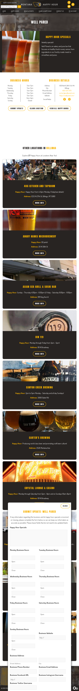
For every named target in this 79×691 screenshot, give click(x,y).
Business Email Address (48, 477)
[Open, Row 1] (23, 368)
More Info (39, 203)
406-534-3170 (66, 91)
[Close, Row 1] (23, 377)
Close (65, 316)
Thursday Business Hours (49, 386)
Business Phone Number (20, 477)
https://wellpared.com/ (66, 96)
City (40, 474)
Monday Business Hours (19, 360)
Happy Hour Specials (18, 337)
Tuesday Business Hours (48, 360)
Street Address (15, 474)
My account (73, 11)
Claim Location (36, 108)
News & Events (29, 11)
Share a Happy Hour (45, 11)
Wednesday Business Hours (21, 386)
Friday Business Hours (18, 413)
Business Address (17, 466)
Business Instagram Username (51, 485)
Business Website (46, 443)
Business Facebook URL (19, 485)
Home (4, 11)
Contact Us (60, 11)
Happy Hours (15, 11)
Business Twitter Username (21, 493)
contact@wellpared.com (67, 93)
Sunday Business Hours (19, 439)
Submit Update (16, 108)
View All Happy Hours (59, 108)
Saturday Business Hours (49, 413)
